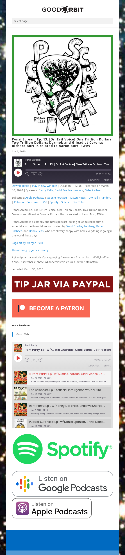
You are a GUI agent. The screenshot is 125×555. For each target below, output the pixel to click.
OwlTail (93, 197)
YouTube (79, 202)
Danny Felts (45, 190)
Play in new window (44, 185)
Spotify (54, 202)
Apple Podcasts (34, 197)
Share (107, 180)
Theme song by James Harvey (30, 250)
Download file (20, 185)
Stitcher (66, 202)
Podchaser (33, 202)
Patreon (19, 202)
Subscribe (93, 180)
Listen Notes (78, 197)
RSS (44, 202)
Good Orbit (23, 334)
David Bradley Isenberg (68, 190)
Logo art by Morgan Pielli (27, 243)
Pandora (106, 197)
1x (34, 174)
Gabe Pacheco (93, 190)
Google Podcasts (57, 197)
